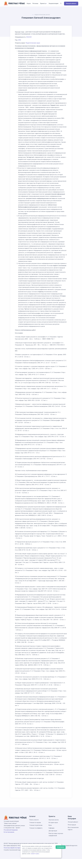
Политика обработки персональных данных (17, 848)
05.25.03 (28, 37)
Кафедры (51, 828)
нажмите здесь (35, 853)
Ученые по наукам (35, 822)
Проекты (43, 3)
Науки (29, 3)
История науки (53, 822)
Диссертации (53, 831)
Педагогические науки (42, 14)
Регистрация (72, 825)
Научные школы (54, 820)
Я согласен (60, 847)
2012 (19, 40)
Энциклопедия (53, 3)
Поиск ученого (34, 820)
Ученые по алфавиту (35, 828)
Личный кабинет (71, 3)
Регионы (35, 3)
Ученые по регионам (35, 825)
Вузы (50, 825)
